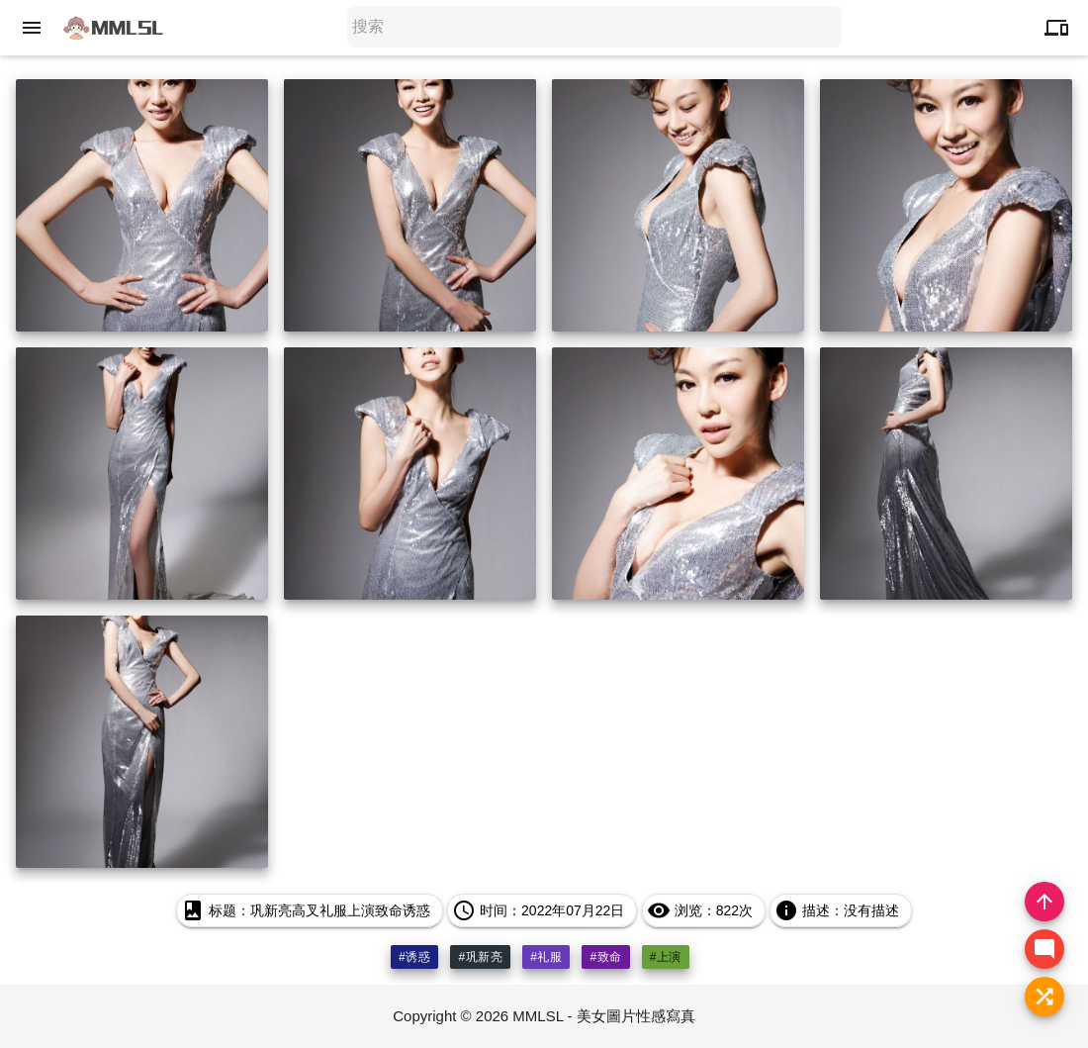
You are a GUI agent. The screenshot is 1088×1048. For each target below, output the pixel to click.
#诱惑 (414, 957)
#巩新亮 (480, 957)
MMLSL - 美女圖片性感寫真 (603, 1015)
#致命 (605, 957)
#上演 (665, 957)
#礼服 (546, 957)
